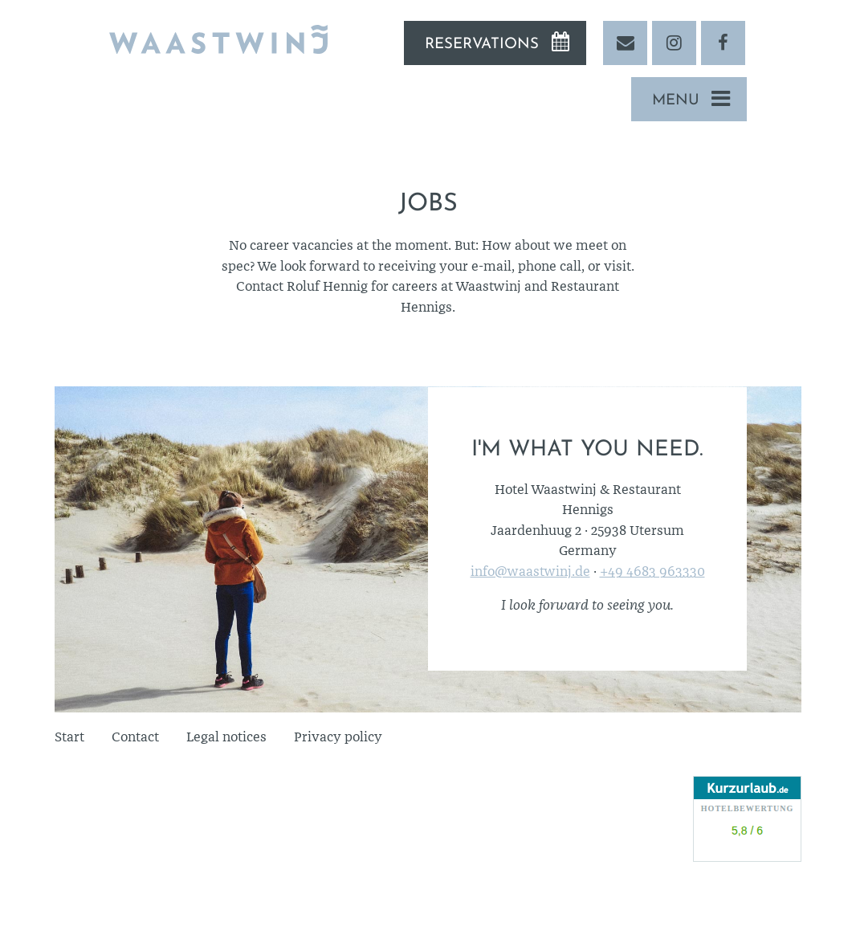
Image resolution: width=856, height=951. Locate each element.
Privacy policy (338, 737)
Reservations (482, 44)
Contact (135, 737)
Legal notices (226, 737)
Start (69, 737)
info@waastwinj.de (530, 571)
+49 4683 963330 (652, 571)
